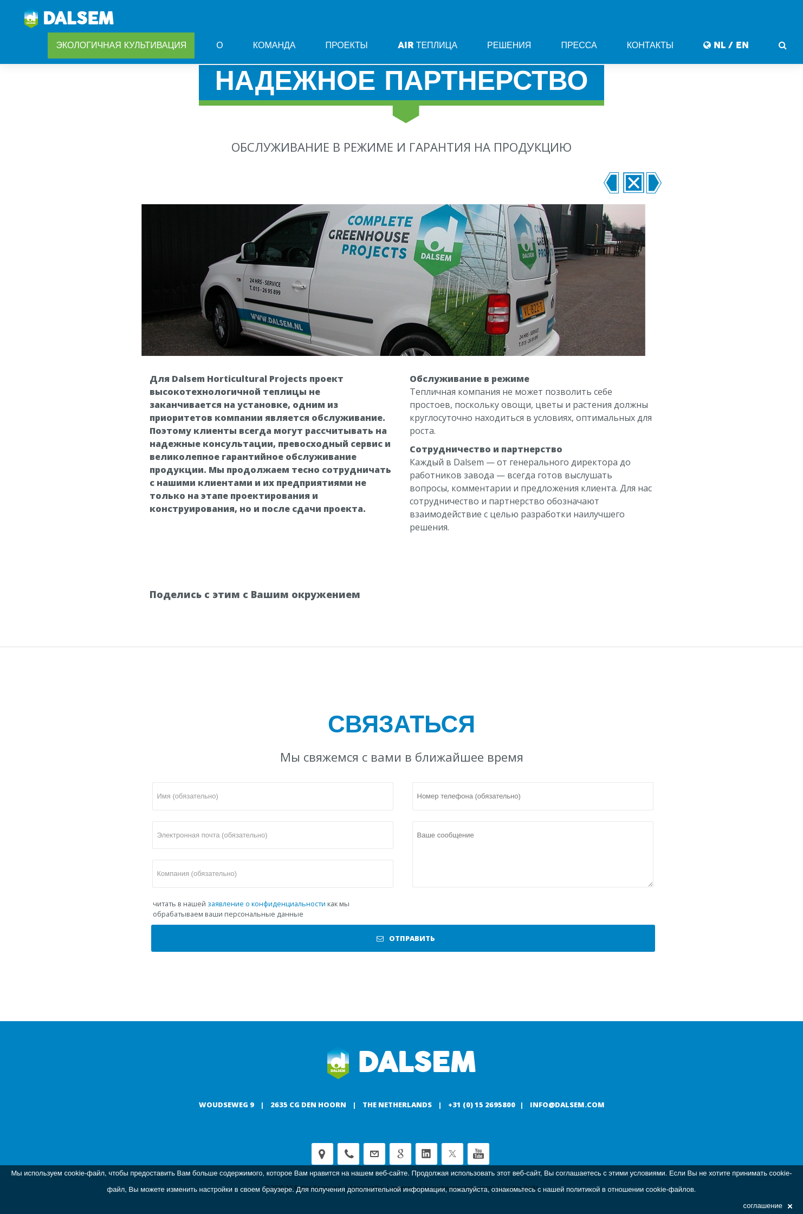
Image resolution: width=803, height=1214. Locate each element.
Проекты (346, 45)
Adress (322, 1154)
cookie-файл (84, 1173)
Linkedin (426, 1154)
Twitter (452, 1154)
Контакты (650, 45)
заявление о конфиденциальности (267, 903)
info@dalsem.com (567, 1104)
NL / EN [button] (726, 45)
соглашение (767, 1206)
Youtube (478, 1154)
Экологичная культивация (121, 45)
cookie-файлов (670, 1189)
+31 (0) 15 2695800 (481, 1104)
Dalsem (69, 19)
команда (274, 45)
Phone (348, 1154)
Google (400, 1154)
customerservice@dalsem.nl (374, 1154)
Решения (509, 45)
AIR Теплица (427, 45)
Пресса (579, 45)
